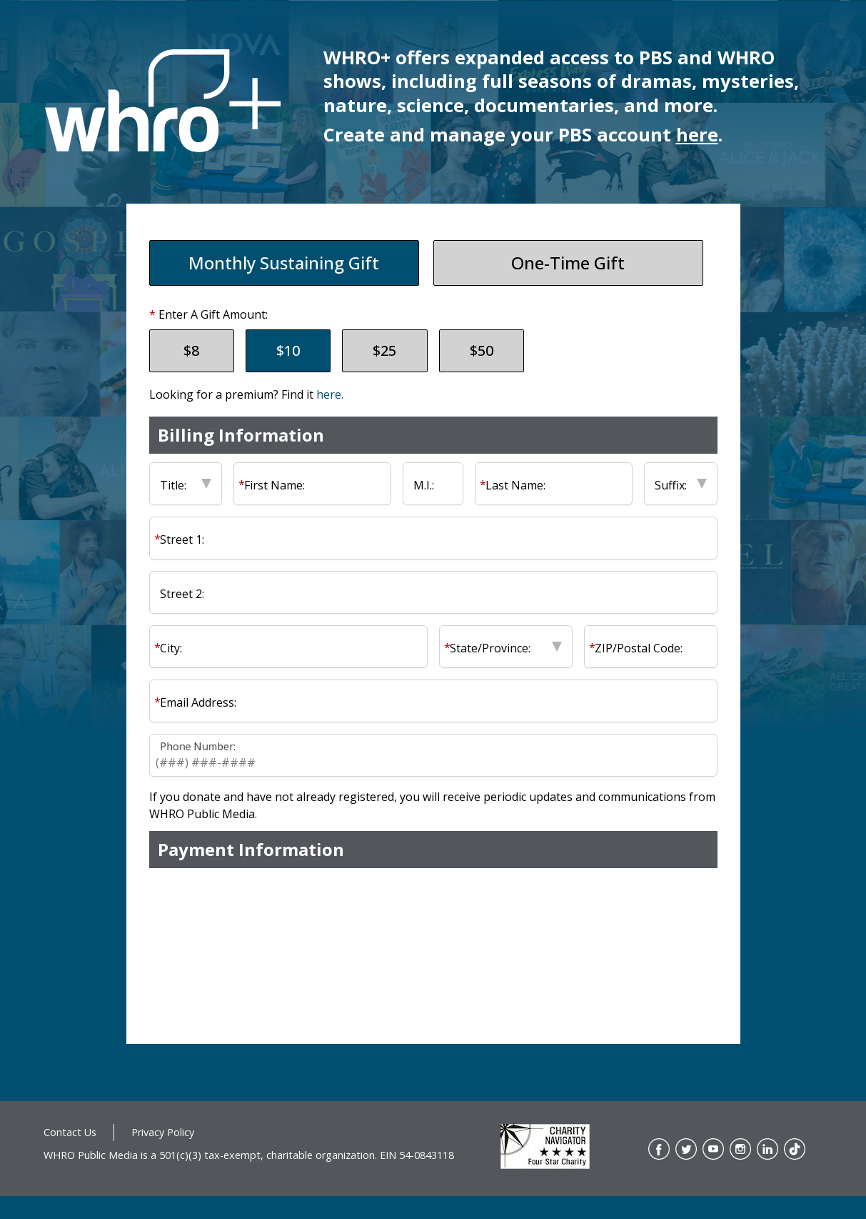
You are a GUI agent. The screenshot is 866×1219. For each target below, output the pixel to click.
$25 (384, 350)
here (697, 134)
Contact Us (70, 1132)
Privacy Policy (162, 1132)
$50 (481, 350)
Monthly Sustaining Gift (283, 262)
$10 (288, 350)
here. (329, 394)
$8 (191, 350)
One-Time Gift (568, 262)
